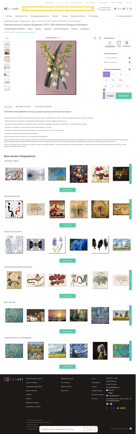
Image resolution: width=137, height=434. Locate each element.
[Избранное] (127, 9)
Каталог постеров (31, 382)
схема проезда (114, 400)
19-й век (74, 29)
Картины (55, 16)
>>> (71, 112)
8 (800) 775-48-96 (105, 10)
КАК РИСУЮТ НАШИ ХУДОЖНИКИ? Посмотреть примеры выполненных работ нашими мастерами (37, 112)
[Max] (115, 9)
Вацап (119, 9)
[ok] (107, 404)
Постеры (9, 16)
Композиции (93, 16)
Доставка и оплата (117, 2)
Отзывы (65, 2)
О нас (58, 2)
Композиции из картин (33, 406)
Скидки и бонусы (103, 2)
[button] (130, 174)
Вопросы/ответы (66, 386)
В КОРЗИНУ (124, 96)
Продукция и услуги (77, 2)
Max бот (111, 390)
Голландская (85, 29)
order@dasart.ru (114, 387)
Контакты (129, 2)
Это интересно (90, 2)
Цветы (30, 29)
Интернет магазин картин (34, 378)
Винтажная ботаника (61, 29)
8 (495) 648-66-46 (105, 7)
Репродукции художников (40, 16)
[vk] (111, 404)
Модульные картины (78, 16)
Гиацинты (47, 29)
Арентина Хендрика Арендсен (14, 29)
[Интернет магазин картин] (11, 8)
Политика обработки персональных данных (39, 422)
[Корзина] (131, 9)
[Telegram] (124, 9)
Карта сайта (65, 390)
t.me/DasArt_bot (114, 395)
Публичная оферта (32, 424)
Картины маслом (21, 16)
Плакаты (65, 16)
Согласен (89, 429)
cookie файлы (69, 429)
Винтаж (38, 29)
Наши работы (49, 2)
